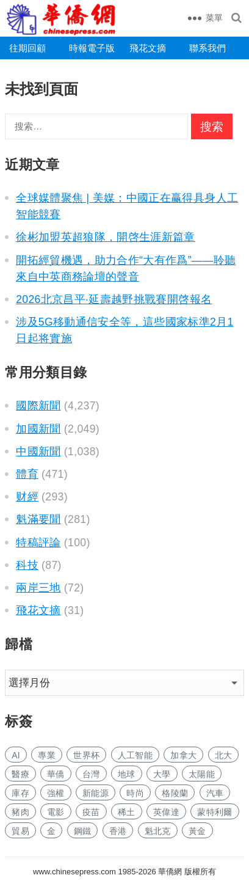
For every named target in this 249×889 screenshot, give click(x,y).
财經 (27, 497)
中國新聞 (38, 451)
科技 (27, 565)
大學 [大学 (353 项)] (162, 774)
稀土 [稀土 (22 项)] (126, 812)
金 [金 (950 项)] (51, 831)
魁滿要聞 (38, 519)
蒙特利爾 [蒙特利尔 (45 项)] (214, 812)
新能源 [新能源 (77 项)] (95, 793)
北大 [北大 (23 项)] (224, 755)
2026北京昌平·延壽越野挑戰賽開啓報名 (114, 299)
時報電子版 (92, 48)
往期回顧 (27, 48)
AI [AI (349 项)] (16, 755)
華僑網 (169, 871)
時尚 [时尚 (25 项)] (135, 793)
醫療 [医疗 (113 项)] (20, 774)
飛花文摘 (147, 48)
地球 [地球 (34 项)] (126, 774)
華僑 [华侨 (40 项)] (56, 774)
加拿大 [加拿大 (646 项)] (183, 755)
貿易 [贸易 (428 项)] (20, 831)
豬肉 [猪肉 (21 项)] (20, 812)
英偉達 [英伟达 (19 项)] (166, 812)
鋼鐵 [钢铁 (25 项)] (83, 831)
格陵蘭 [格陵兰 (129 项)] (175, 793)
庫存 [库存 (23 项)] (20, 793)
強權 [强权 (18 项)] (56, 793)
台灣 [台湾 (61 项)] (91, 774)
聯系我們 (207, 48)
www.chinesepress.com (74, 871)
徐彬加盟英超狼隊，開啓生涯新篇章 (105, 237)
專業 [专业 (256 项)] (47, 755)
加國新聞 (38, 429)
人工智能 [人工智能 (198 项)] (135, 755)
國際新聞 (38, 406)
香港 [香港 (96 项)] (118, 831)
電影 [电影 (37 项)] (56, 812)
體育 (27, 474)
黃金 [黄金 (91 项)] (197, 831)
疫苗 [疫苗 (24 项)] (91, 812)
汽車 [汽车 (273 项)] (215, 793)
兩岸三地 (38, 588)
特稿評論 (38, 542)
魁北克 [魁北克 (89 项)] (158, 831)
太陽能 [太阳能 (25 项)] (202, 774)
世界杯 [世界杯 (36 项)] (86, 755)
